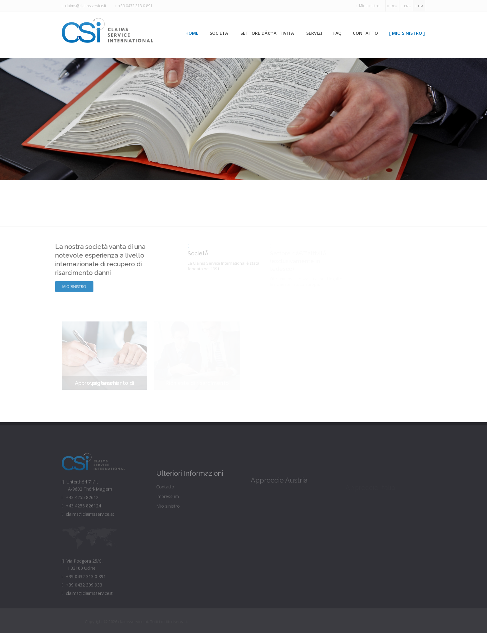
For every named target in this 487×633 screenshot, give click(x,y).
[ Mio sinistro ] (407, 33)
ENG (406, 5)
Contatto (365, 33)
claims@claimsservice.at (88, 524)
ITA (419, 5)
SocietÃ (219, 33)
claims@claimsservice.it (84, 5)
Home (191, 33)
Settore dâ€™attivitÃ (267, 33)
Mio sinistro (368, 5)
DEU (392, 5)
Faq (337, 33)
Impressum (167, 507)
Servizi (314, 33)
